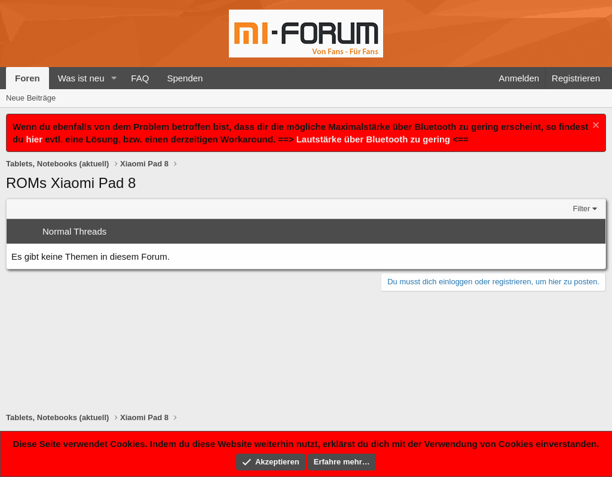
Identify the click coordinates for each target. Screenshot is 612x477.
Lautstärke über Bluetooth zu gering (373, 139)
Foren (27, 78)
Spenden (185, 78)
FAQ (140, 78)
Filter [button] (581, 208)
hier (34, 139)
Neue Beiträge (31, 97)
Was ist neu (81, 78)
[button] (113, 78)
